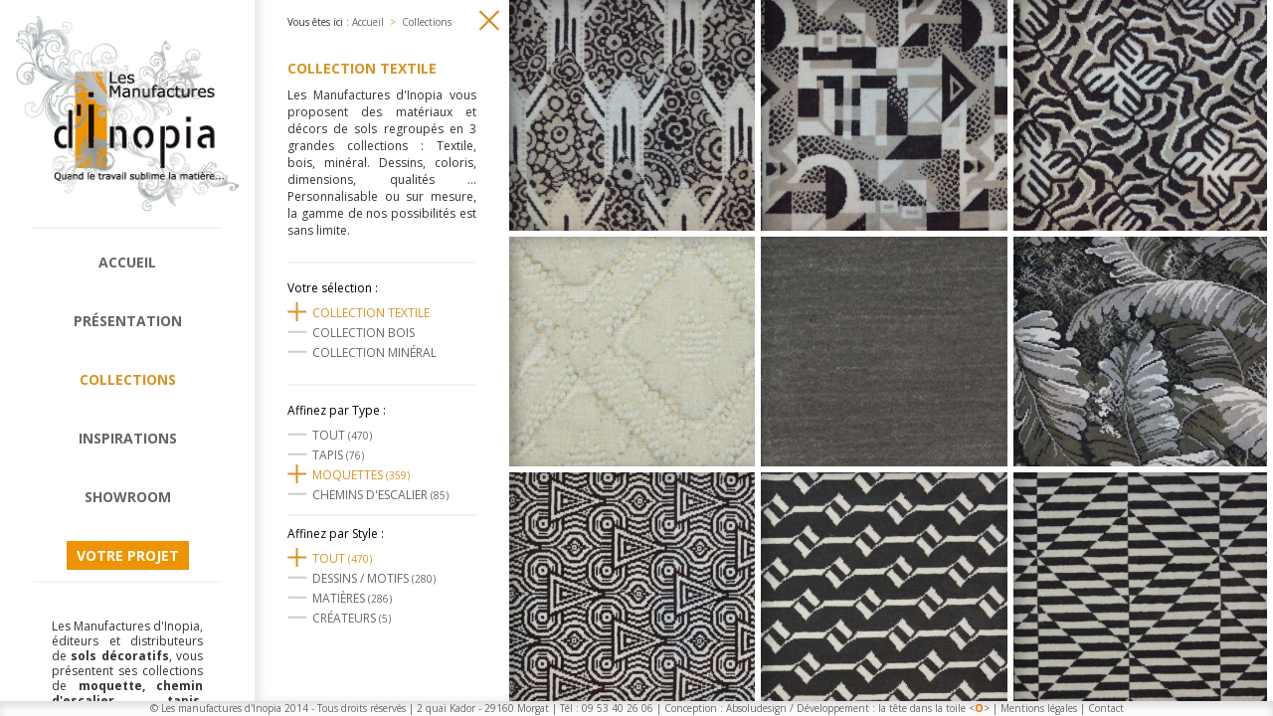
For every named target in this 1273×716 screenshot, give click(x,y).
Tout (342, 435)
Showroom (128, 496)
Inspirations (128, 438)
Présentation (128, 320)
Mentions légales (1038, 708)
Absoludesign (756, 708)
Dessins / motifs (374, 578)
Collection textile (371, 312)
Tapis (338, 455)
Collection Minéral (374, 352)
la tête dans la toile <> (934, 708)
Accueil (127, 262)
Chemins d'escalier (380, 494)
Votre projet (128, 555)
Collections (128, 379)
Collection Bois (363, 332)
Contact (1106, 708)
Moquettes (361, 474)
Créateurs (351, 618)
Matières (352, 598)
